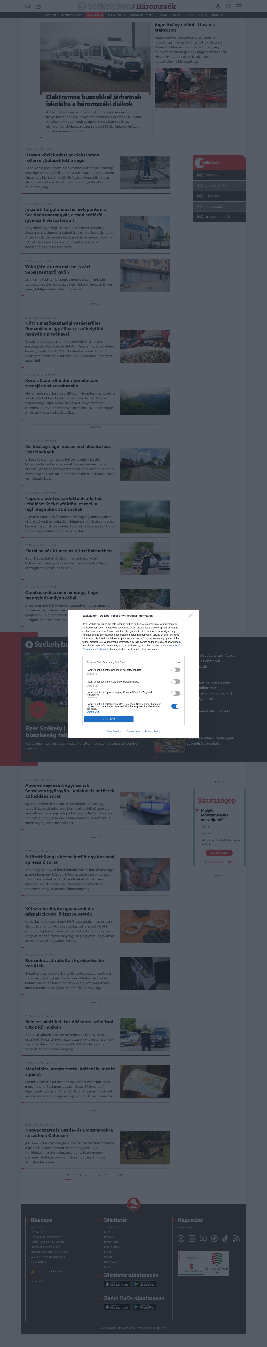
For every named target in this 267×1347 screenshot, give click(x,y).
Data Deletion (114, 731)
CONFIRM (109, 719)
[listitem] (133, 662)
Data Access (133, 731)
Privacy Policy (152, 731)
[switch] (175, 670)
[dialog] (133, 673)
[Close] (192, 616)
